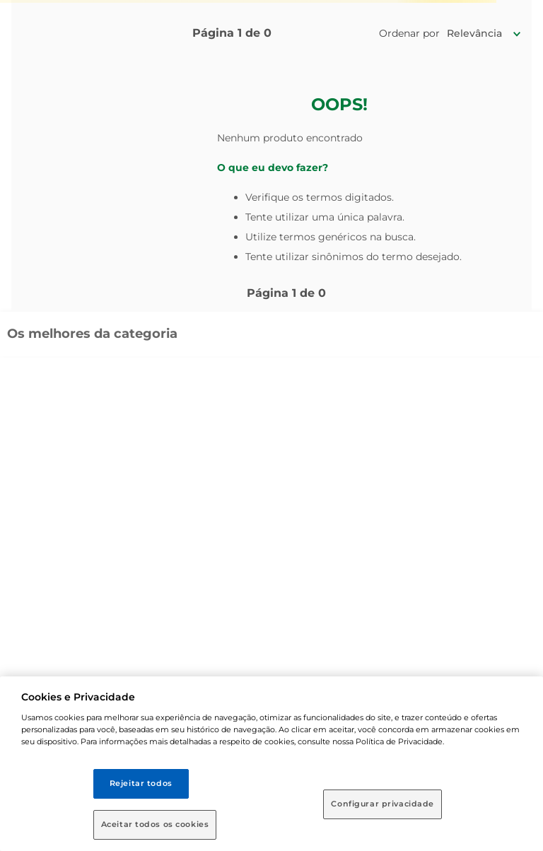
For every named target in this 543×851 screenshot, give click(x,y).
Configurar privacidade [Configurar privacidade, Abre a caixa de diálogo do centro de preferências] (382, 804)
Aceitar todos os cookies (155, 824)
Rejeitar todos (141, 783)
